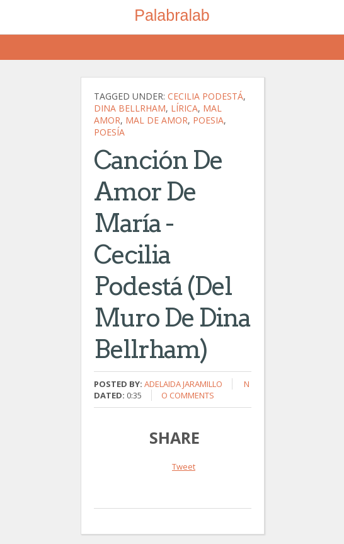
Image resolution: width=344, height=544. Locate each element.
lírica (184, 108)
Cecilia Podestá (205, 96)
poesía (109, 132)
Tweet (183, 466)
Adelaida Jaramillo (183, 384)
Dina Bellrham (130, 108)
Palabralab (172, 15)
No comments (205, 389)
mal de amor (156, 120)
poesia (208, 120)
